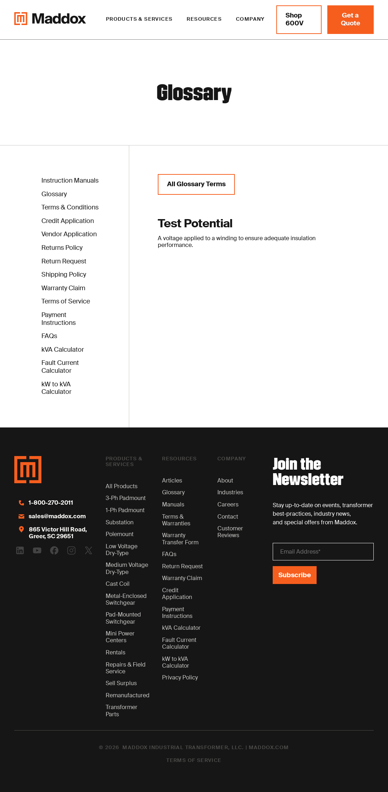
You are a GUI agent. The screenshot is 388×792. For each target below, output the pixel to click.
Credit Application (177, 593)
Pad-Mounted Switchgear (123, 618)
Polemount (119, 534)
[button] (139, 19)
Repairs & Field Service (126, 668)
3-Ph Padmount (126, 498)
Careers (227, 504)
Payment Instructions (177, 612)
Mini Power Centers (120, 637)
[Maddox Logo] (50, 19)
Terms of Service (193, 760)
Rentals (115, 652)
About (225, 480)
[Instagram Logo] (71, 550)
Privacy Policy (180, 677)
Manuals (173, 504)
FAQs (169, 554)
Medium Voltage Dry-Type (127, 568)
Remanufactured (128, 695)
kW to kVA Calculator (175, 662)
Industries (230, 492)
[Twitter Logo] (88, 550)
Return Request (182, 566)
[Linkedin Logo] (20, 550)
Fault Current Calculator (179, 643)
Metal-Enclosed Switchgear (126, 599)
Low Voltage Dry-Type (121, 550)
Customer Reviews (230, 532)
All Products (121, 486)
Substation (119, 522)
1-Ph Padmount (125, 510)
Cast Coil (118, 584)
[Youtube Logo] (37, 550)
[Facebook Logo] (54, 550)
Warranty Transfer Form (180, 538)
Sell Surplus (121, 683)
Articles (172, 480)
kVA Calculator (181, 628)
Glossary (173, 492)
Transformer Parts (121, 710)
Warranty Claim (182, 578)
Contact (227, 516)
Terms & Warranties (176, 520)
